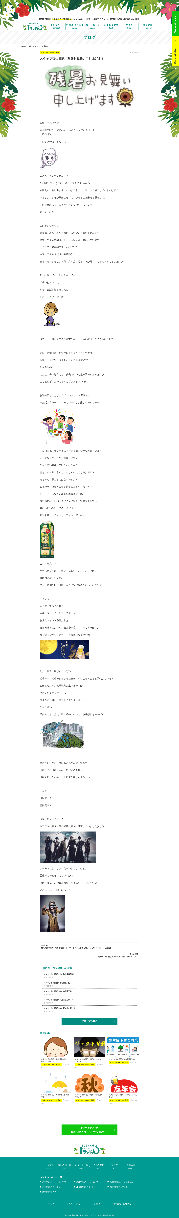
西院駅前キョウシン (119, 1187)
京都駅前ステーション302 (121, 1182)
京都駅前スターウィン (52, 1187)
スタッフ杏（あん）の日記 (50, 52)
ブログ (51, 1204)
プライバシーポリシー (74, 1204)
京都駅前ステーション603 (54, 1182)
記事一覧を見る (89, 1021)
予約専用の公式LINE (121, 1204)
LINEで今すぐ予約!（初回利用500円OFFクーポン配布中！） (89, 1130)
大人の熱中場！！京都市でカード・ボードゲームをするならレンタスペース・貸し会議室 (76, 948)
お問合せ (98, 1204)
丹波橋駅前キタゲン (85, 1187)
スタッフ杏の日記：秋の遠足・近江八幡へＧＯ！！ (117, 957)
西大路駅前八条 (49, 1192)
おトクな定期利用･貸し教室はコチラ (175, 50)
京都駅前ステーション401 (88, 1182)
